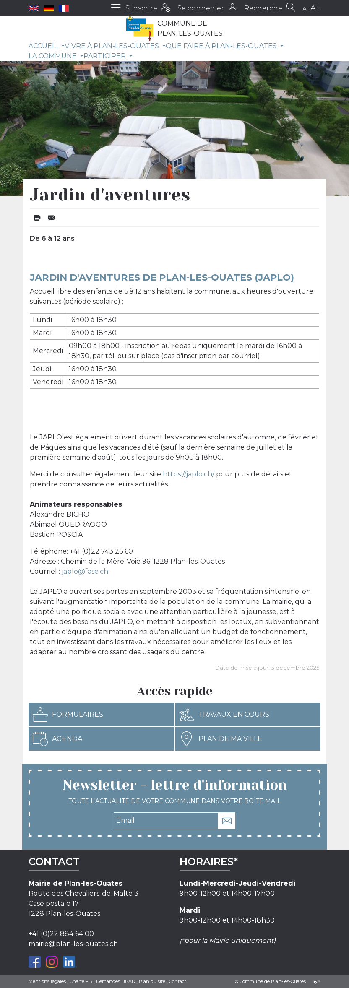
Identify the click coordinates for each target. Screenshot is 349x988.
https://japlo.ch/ (188, 474)
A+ (315, 8)
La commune (53, 56)
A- (305, 8)
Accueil (44, 46)
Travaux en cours (224, 714)
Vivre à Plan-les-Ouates (113, 46)
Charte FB (81, 981)
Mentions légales (47, 981)
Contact (177, 981)
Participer (105, 56)
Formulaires (68, 714)
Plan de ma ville (220, 738)
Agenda (57, 738)
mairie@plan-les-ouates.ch (73, 944)
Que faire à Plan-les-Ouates (222, 46)
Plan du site (152, 981)
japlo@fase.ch (85, 571)
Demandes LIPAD (115, 981)
